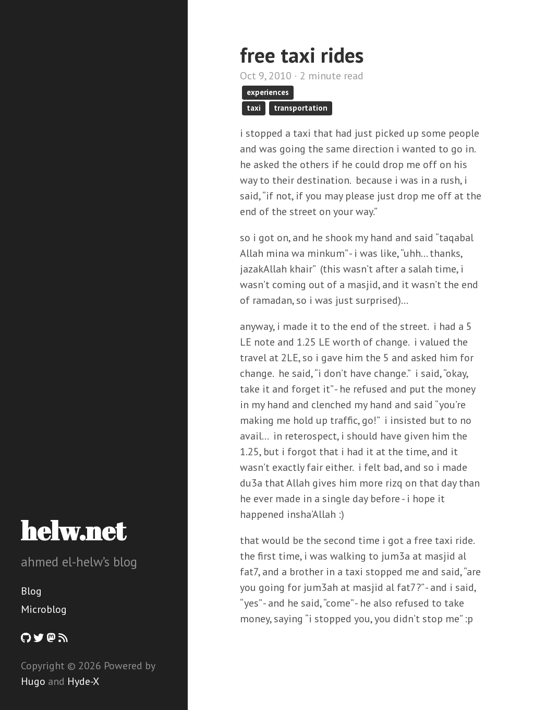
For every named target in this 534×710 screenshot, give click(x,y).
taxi (254, 108)
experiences (268, 92)
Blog (31, 591)
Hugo (33, 681)
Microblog (44, 609)
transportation (300, 108)
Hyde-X (83, 681)
